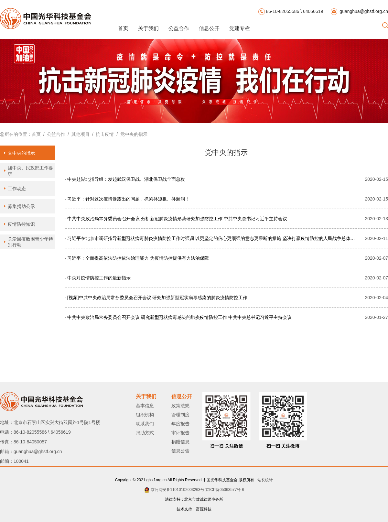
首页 (123, 28)
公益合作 (178, 28)
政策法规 (180, 405)
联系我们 (145, 423)
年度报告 (180, 423)
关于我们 (148, 28)
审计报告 (180, 432)
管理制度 (180, 414)
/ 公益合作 (53, 134)
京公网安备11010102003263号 (177, 489)
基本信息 (145, 405)
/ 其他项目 (77, 134)
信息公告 (180, 450)
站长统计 (264, 480)
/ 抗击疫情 (102, 134)
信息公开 (209, 28)
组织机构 (145, 414)
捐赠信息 (180, 441)
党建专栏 (239, 28)
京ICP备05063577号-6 (224, 489)
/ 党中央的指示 (130, 134)
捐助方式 (145, 432)
